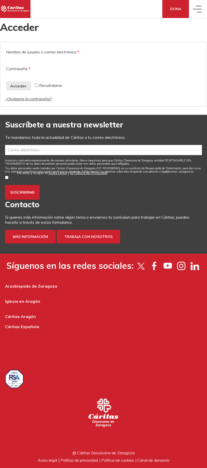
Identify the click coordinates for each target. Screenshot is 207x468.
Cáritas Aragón (20, 316)
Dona (175, 9)
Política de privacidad (79, 460)
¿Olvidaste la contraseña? (28, 98)
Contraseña (18, 68)
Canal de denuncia (153, 460)
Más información (30, 236)
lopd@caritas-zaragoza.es (178, 171)
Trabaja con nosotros (88, 236)
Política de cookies (117, 460)
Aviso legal (47, 460)
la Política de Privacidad (88, 173)
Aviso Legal (58, 173)
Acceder (18, 85)
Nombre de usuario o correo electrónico (42, 51)
